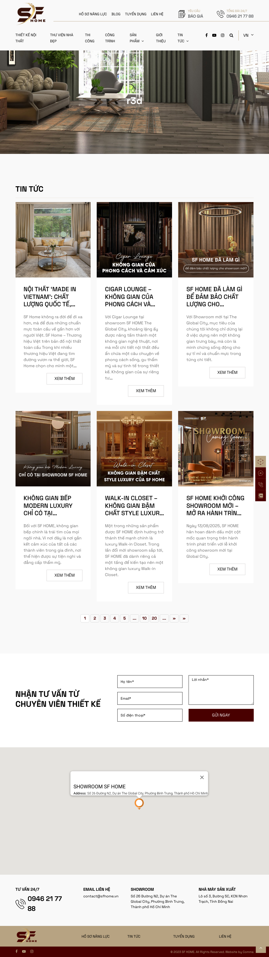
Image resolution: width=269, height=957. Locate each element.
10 (144, 618)
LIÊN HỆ (157, 14)
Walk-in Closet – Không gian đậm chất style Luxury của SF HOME (134, 509)
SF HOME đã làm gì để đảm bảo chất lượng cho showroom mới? (214, 300)
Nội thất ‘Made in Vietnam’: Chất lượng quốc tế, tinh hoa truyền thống (50, 303)
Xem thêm (64, 378)
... (75, 365)
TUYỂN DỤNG (135, 14)
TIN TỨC (134, 936)
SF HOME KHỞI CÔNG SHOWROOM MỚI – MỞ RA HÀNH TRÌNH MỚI (215, 509)
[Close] (202, 777)
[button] (139, 804)
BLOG (115, 14)
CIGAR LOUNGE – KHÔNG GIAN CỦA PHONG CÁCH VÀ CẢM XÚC (129, 300)
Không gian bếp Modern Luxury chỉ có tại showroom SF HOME (48, 512)
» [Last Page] (184, 618)
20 (154, 618)
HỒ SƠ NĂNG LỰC (93, 14)
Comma (248, 952)
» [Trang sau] (174, 618)
